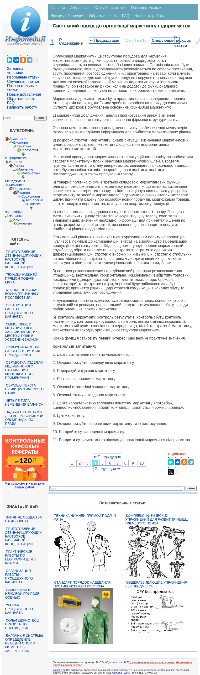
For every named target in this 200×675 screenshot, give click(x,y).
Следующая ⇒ (165, 40)
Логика (18, 165)
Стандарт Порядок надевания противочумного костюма (82, 584)
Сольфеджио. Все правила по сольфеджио (22, 624)
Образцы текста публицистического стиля (24, 389)
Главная (57, 8)
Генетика (24, 146)
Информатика (15, 158)
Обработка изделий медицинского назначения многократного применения (23, 370)
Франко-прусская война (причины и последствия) (22, 293)
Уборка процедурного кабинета (19, 609)
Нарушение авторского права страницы (152, 662)
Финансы (16, 216)
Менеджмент (15, 181)
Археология (18, 139)
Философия (14, 212)
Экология (24, 223)
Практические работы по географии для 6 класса (20, 557)
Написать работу (22, 107)
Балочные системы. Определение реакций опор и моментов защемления (24, 643)
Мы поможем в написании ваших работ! (25, 485)
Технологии (34, 200)
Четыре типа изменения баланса (24, 402)
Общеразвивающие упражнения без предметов (156, 584)
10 (141, 463)
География (29, 150)
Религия (23, 192)
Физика (35, 204)
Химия (18, 219)
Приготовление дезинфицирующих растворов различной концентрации (23, 259)
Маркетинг (25, 169)
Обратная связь (21, 99)
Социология (30, 196)
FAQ (11, 103)
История (15, 162)
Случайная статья (23, 81)
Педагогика (22, 189)
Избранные (80, 8)
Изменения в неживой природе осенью (22, 593)
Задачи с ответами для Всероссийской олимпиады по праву (24, 417)
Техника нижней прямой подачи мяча (84, 517)
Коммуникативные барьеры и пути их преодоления (23, 351)
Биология (20, 142)
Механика (16, 185)
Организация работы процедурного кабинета (19, 311)
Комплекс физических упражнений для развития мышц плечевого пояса (156, 519)
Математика (30, 173)
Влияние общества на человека (23, 519)
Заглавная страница (16, 71)
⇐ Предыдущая (104, 40)
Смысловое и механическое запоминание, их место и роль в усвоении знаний (21, 331)
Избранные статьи (23, 77)
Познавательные (146, 8)
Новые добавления (24, 94)
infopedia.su (59, 670)
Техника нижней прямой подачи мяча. (21, 278)
